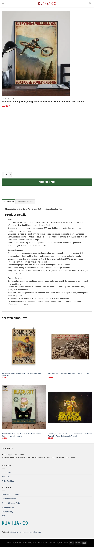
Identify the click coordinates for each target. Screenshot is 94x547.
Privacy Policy (7, 512)
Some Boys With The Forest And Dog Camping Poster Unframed (21, 374)
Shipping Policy (8, 507)
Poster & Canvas (9, 98)
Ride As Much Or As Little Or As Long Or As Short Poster (68, 373)
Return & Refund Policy (11, 503)
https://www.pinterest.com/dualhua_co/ (25, 532)
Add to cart (47, 182)
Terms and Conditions (10, 494)
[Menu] (3, 3)
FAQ (3, 516)
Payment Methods (9, 499)
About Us (5, 477)
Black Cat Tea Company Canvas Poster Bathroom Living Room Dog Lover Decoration (22, 435)
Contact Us (6, 472)
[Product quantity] (6, 174)
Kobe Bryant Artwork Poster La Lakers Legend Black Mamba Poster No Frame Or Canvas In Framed (70, 435)
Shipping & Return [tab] (25, 202)
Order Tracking (8, 481)
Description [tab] (9, 202)
